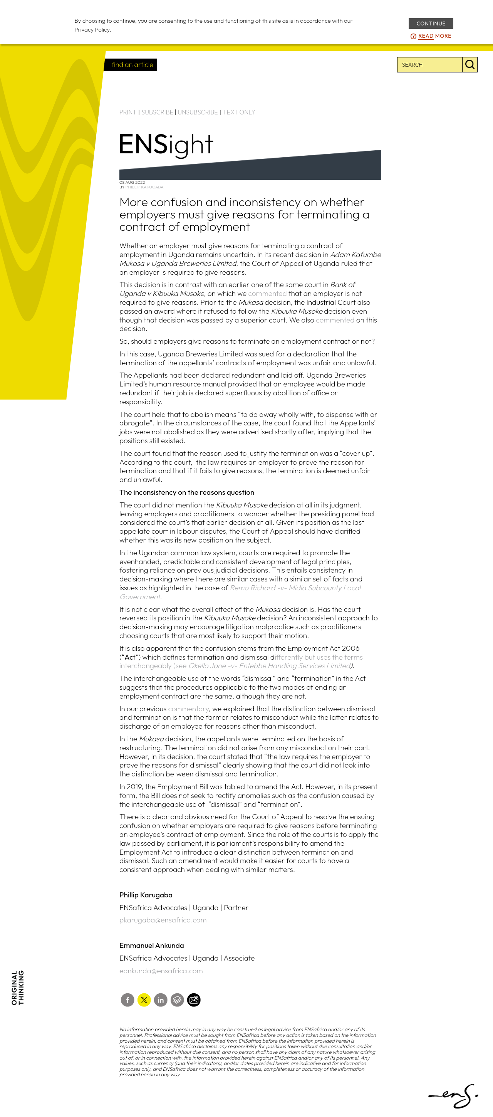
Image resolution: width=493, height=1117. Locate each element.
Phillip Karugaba (145, 187)
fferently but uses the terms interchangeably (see (241, 661)
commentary (188, 708)
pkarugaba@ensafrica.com (162, 919)
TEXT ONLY (239, 112)
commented (267, 293)
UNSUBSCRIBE (198, 112)
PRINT (128, 112)
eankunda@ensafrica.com (161, 970)
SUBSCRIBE (157, 112)
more (434, 36)
